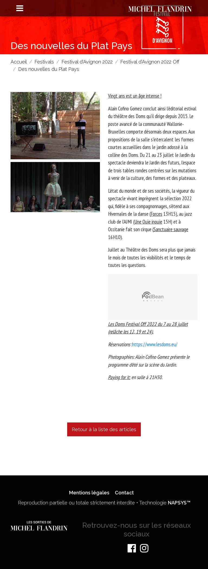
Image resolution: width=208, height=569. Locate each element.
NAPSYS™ (179, 503)
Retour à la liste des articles (104, 429)
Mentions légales (89, 492)
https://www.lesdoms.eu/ (154, 344)
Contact (124, 492)
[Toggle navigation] (19, 8)
